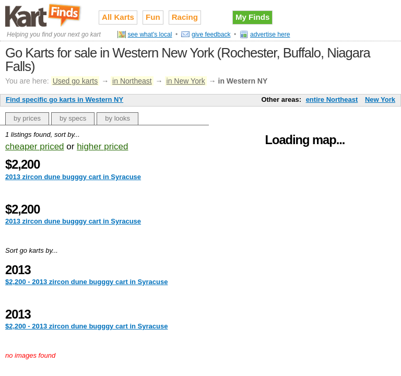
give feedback (211, 34)
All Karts (118, 17)
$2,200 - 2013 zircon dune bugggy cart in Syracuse (86, 282)
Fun (153, 17)
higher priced (102, 146)
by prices (27, 118)
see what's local (150, 34)
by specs (73, 118)
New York (380, 99)
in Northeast (132, 81)
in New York (186, 81)
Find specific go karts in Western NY (64, 99)
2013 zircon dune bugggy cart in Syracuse (73, 177)
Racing (185, 17)
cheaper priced (34, 146)
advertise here (270, 34)
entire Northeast (332, 99)
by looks (117, 118)
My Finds (252, 17)
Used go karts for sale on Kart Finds (44, 15)
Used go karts (75, 81)
